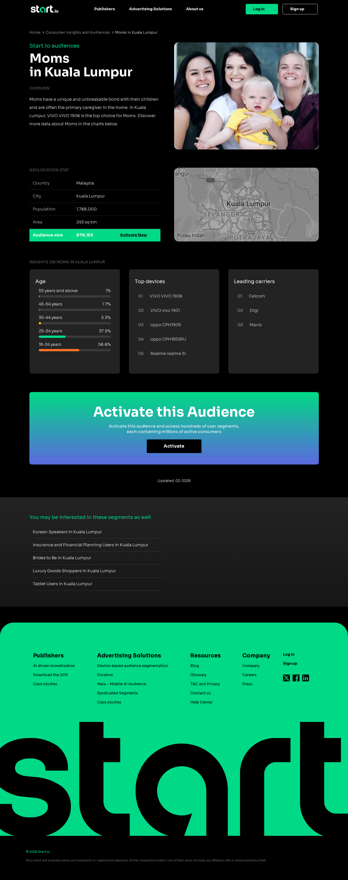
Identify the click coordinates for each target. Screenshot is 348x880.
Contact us (200, 693)
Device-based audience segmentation (132, 665)
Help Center (201, 702)
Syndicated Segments (117, 693)
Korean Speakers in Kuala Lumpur (67, 531)
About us (195, 9)
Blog (194, 665)
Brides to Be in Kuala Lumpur (62, 557)
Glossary (198, 674)
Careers (249, 674)
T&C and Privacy (205, 684)
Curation (105, 674)
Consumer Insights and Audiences (78, 32)
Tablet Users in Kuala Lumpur (62, 583)
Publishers (104, 9)
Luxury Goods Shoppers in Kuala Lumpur (74, 570)
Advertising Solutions (150, 9)
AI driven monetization (54, 665)
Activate (174, 446)
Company (254, 655)
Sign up (297, 9)
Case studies (45, 684)
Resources (205, 655)
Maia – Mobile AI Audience (121, 684)
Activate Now (133, 235)
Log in (259, 9)
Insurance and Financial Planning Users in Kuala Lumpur (90, 544)
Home (35, 32)
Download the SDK (50, 674)
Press (247, 684)
